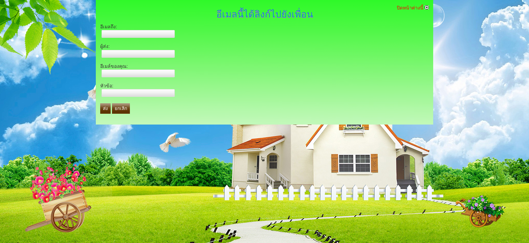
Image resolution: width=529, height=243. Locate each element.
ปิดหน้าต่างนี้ (413, 7)
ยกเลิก (121, 108)
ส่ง (105, 108)
